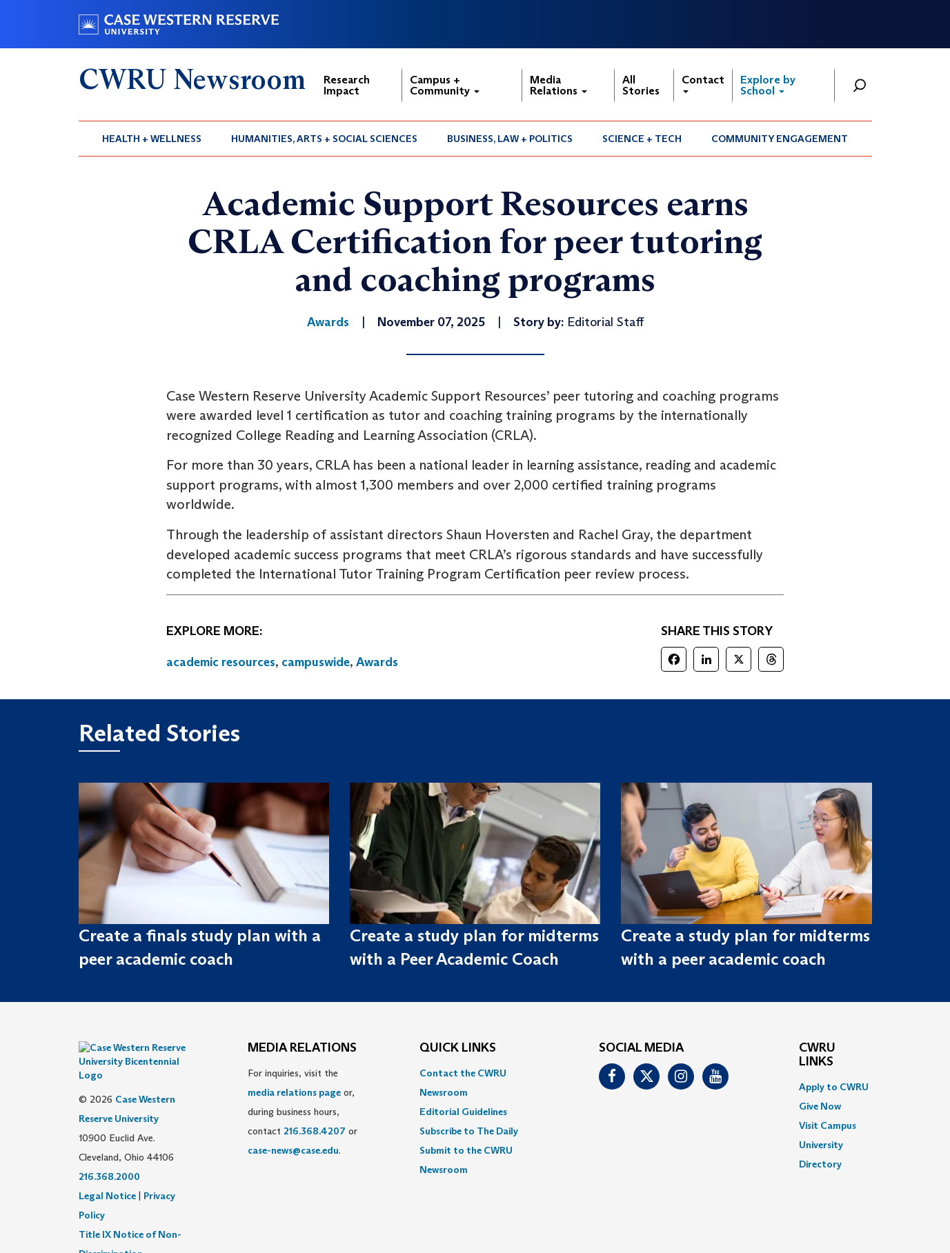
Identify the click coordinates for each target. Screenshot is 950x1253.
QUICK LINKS (457, 1048)
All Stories (641, 85)
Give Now (820, 1106)
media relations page (294, 1092)
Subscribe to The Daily (468, 1131)
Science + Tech (642, 138)
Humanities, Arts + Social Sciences (324, 138)
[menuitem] (152, 138)
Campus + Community (444, 85)
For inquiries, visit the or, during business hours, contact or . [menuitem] (302, 1111)
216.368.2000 (109, 1142)
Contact (703, 83)
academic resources (220, 662)
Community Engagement (779, 138)
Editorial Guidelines (463, 1111)
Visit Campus (827, 1125)
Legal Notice (107, 1161)
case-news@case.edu (293, 1150)
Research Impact (347, 85)
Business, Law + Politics (510, 138)
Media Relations (558, 85)
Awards (377, 662)
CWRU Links (817, 1055)
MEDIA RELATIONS (302, 1048)
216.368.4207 (315, 1131)
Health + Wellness (151, 138)
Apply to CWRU (834, 1087)
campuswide (315, 662)
